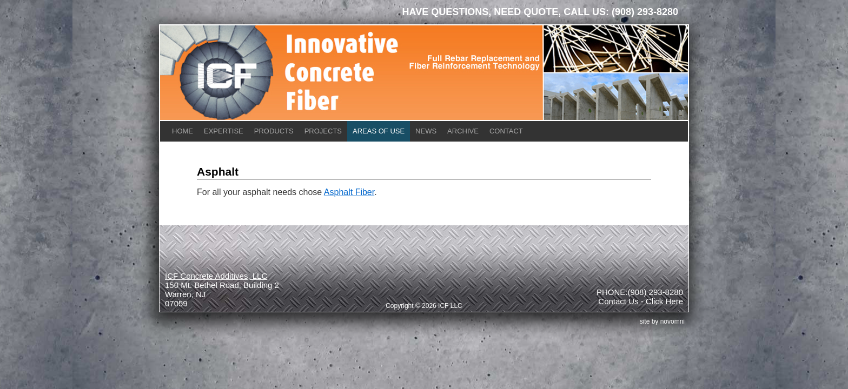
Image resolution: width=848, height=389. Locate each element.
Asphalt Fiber (349, 192)
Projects (323, 131)
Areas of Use (379, 131)
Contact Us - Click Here (640, 301)
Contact (506, 131)
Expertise (223, 131)
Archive (463, 131)
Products (274, 131)
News (425, 131)
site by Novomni (662, 321)
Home (182, 131)
